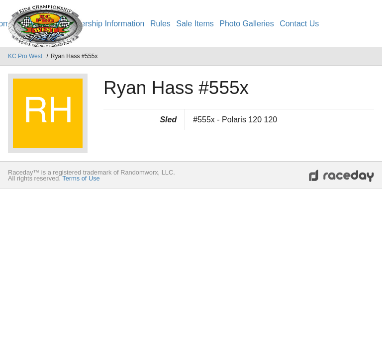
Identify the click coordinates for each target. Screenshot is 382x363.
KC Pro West (26, 56)
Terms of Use (80, 178)
